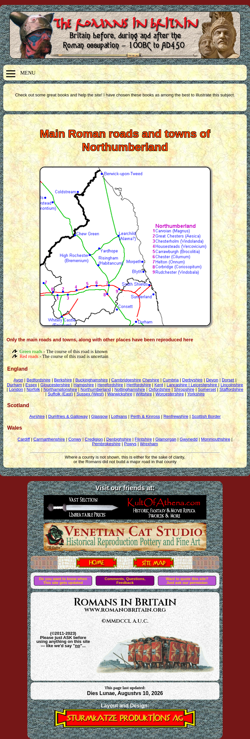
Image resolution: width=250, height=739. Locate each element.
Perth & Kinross (145, 416)
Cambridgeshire (126, 379)
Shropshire (184, 389)
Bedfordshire (39, 379)
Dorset (228, 379)
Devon (212, 379)
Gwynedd (189, 439)
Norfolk (33, 389)
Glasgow (99, 416)
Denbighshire (119, 439)
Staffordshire (231, 389)
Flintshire (143, 439)
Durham (14, 384)
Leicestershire (204, 384)
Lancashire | (179, 384)
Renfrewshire (175, 416)
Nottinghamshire (129, 389)
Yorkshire (196, 393)
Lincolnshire (231, 384)
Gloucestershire (55, 384)
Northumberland (95, 389)
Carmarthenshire (49, 439)
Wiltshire (144, 393)
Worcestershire (169, 393)
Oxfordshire (159, 389)
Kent (158, 384)
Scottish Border (206, 416)
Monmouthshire (215, 439)
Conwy (74, 439)
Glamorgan (165, 439)
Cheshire (150, 379)
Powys (130, 443)
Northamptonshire (60, 389)
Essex (31, 384)
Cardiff (24, 439)
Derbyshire (192, 379)
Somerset (207, 389)
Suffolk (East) (60, 393)
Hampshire (84, 384)
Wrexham (149, 443)
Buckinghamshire (91, 379)
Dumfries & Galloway (68, 416)
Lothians (119, 416)
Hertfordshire (139, 384)
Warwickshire (119, 393)
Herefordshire (110, 384)
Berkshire (63, 379)
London (16, 389)
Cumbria (171, 379)
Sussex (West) (90, 393)
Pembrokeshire (106, 443)
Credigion (94, 439)
